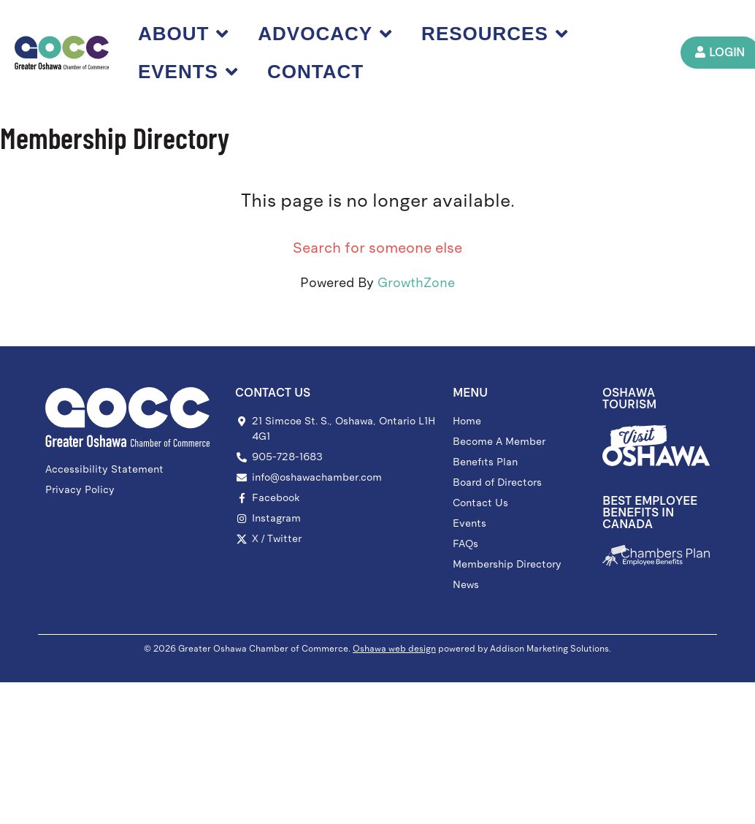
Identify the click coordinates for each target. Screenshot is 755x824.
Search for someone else (377, 247)
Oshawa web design (394, 649)
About (183, 33)
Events (188, 71)
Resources (494, 33)
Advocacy (325, 33)
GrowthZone (416, 283)
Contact (315, 72)
